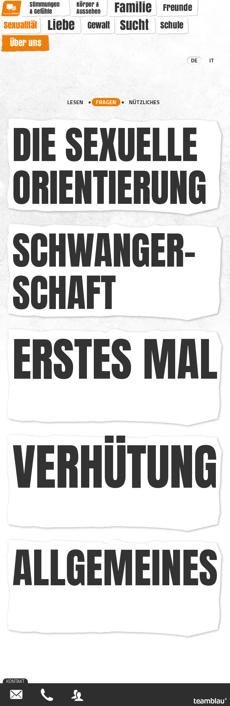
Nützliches (144, 102)
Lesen (75, 102)
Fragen (106, 102)
